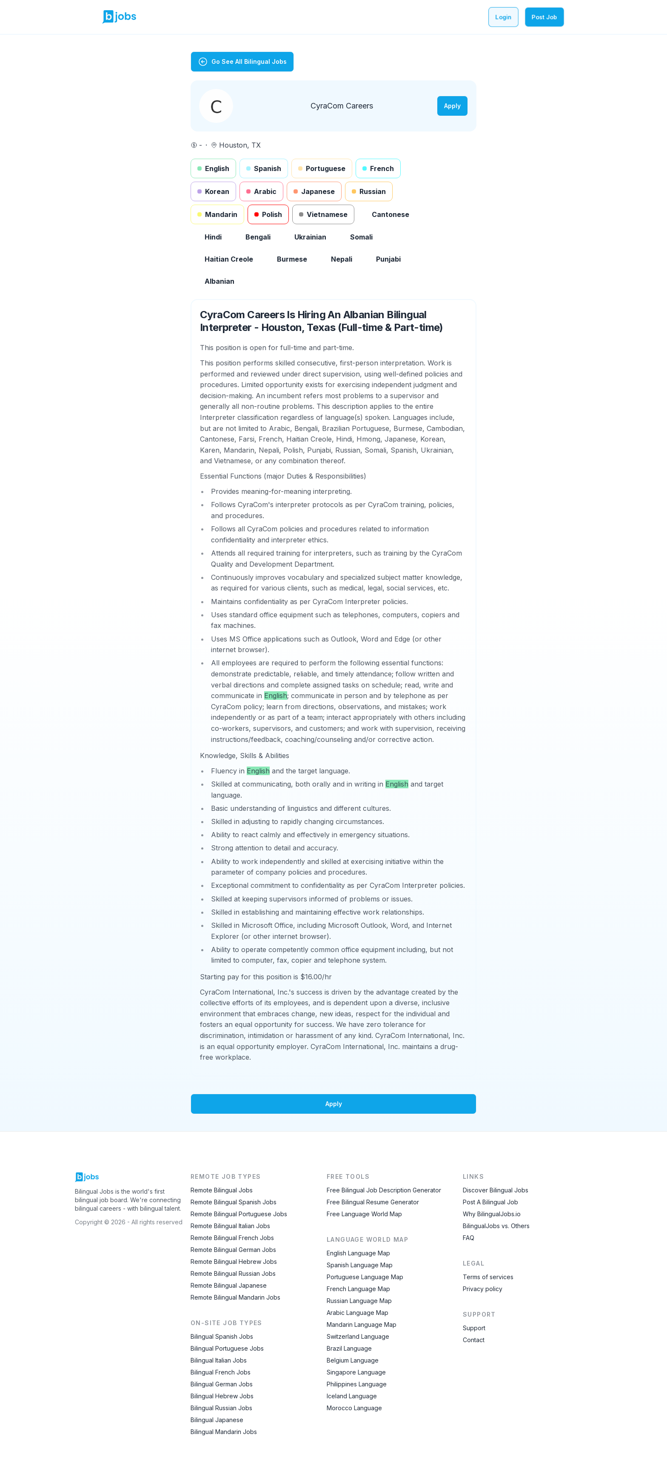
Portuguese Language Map (365, 1276)
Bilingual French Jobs (221, 1372)
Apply (452, 105)
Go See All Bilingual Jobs (242, 62)
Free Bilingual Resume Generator (373, 1202)
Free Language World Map (364, 1214)
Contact (474, 1339)
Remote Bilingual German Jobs (233, 1249)
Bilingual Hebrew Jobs (222, 1396)
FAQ (468, 1237)
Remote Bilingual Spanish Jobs (233, 1202)
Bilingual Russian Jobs (221, 1407)
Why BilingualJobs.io (492, 1214)
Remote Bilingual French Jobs (232, 1237)
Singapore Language (356, 1372)
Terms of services (488, 1276)
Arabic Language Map (357, 1312)
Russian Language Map (359, 1300)
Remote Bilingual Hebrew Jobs (234, 1261)
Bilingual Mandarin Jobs (224, 1431)
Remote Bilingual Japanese (229, 1285)
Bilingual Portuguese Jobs (227, 1348)
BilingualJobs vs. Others (496, 1225)
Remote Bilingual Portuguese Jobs (239, 1214)
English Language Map (358, 1253)
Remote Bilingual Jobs (222, 1190)
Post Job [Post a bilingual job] (544, 16)
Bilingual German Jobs (222, 1384)
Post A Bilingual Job (490, 1202)
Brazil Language (349, 1348)
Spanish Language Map (360, 1265)
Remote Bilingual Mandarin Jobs (235, 1297)
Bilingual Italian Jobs (219, 1360)
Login (503, 16)
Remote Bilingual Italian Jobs (230, 1225)
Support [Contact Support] (474, 1328)
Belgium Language (353, 1360)
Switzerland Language (358, 1336)
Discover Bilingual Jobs (495, 1190)
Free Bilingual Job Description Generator (384, 1190)
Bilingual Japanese (217, 1419)
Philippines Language (357, 1384)
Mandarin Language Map (361, 1324)
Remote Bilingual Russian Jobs (233, 1273)
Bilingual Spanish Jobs (222, 1336)
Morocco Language (354, 1407)
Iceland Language (352, 1396)
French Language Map (358, 1288)
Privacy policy (482, 1288)
